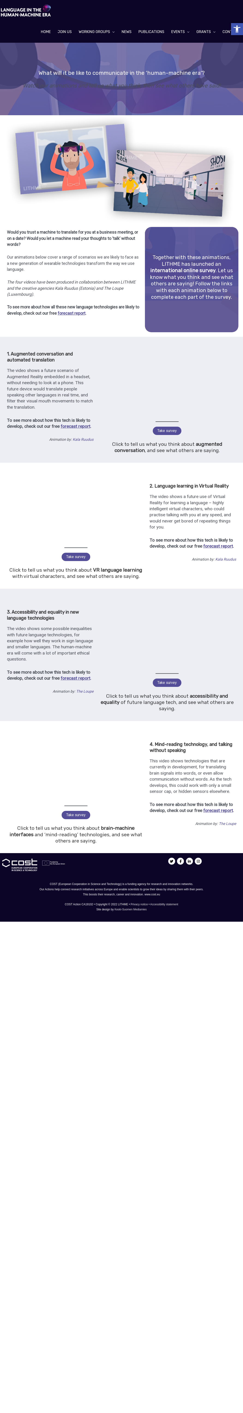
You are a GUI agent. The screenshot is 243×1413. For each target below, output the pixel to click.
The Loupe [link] (84, 691)
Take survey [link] (167, 431)
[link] (237, 29)
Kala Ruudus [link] (83, 439)
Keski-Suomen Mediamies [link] (130, 909)
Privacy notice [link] (140, 904)
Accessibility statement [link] (164, 904)
